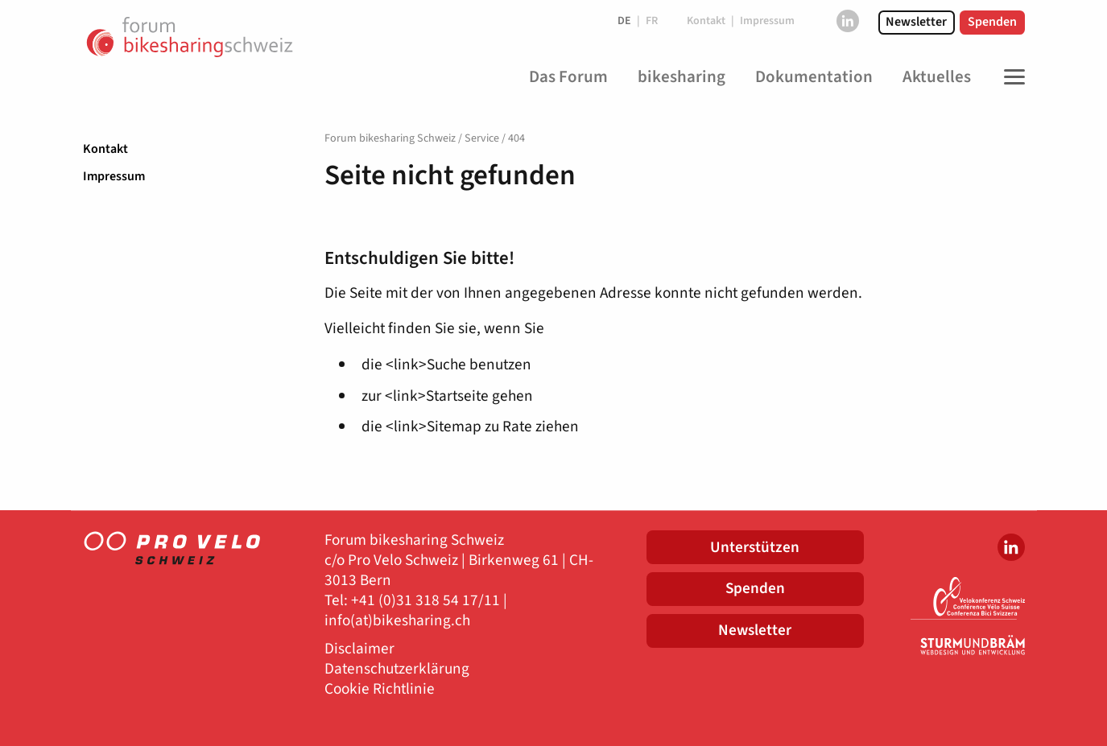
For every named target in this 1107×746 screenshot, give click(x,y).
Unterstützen (754, 547)
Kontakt (105, 149)
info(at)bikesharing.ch (397, 621)
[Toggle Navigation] (1010, 77)
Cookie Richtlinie (379, 689)
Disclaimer (359, 649)
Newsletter (916, 22)
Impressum (114, 176)
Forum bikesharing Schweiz (390, 138)
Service (482, 138)
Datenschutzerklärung (396, 669)
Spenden (992, 22)
